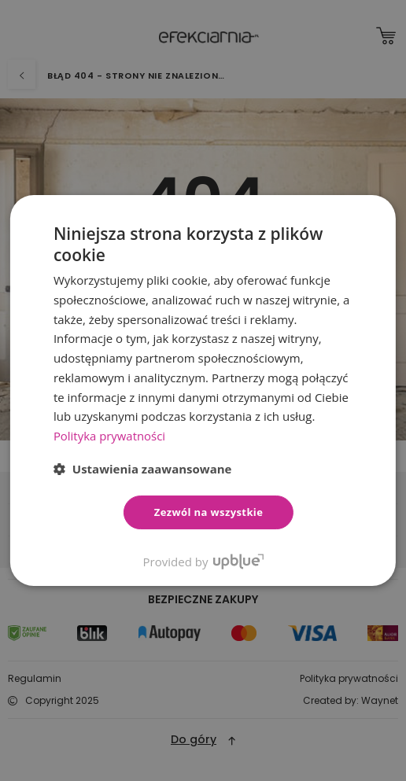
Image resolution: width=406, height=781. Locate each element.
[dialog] (203, 390)
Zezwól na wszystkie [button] (209, 512)
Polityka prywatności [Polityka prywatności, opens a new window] (110, 436)
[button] (143, 469)
